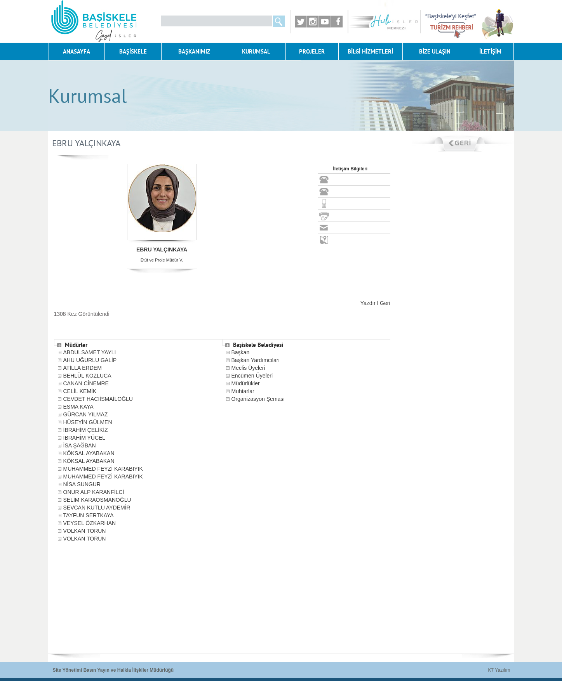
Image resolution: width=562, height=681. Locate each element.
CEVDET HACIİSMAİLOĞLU (98, 399)
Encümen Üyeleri (252, 376)
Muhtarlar (242, 391)
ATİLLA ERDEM (82, 368)
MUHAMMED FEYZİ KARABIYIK (103, 469)
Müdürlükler (245, 383)
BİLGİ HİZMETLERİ (370, 51)
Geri (385, 303)
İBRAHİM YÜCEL (84, 438)
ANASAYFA (76, 51)
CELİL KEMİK (80, 391)
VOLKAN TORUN (84, 531)
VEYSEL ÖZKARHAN (89, 523)
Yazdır (368, 303)
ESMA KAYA (78, 407)
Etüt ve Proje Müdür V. (162, 260)
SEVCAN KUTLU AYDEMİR (96, 507)
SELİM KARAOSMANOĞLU (97, 500)
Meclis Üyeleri (248, 368)
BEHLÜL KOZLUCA (87, 376)
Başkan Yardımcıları (255, 360)
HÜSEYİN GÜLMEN (87, 422)
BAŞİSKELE (133, 51)
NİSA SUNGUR (82, 484)
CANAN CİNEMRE (86, 383)
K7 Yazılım (499, 670)
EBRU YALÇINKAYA (161, 249)
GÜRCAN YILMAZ (85, 414)
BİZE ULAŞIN (435, 51)
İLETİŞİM (490, 51)
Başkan (240, 352)
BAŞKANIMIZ (194, 51)
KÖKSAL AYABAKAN (89, 453)
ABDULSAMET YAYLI (89, 352)
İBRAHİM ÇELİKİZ (85, 430)
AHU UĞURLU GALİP (90, 360)
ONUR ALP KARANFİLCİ (93, 492)
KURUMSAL (256, 51)
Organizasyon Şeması (258, 399)
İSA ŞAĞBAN (79, 445)
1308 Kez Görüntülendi (82, 314)
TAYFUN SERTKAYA (88, 515)
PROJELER (312, 51)
